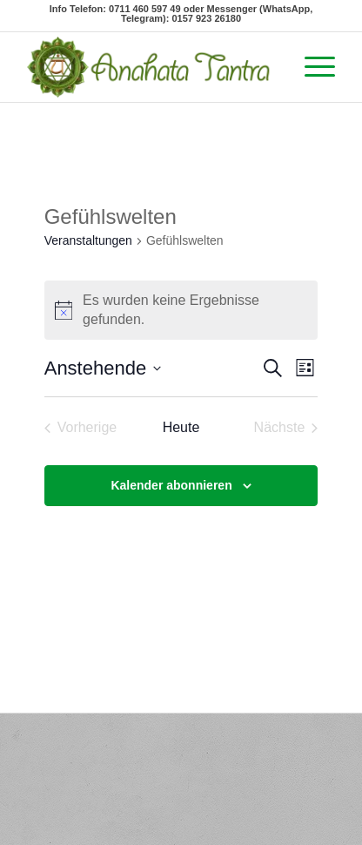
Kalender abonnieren (171, 485)
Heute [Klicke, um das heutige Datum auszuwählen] (181, 427)
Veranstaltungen (88, 240)
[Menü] (311, 67)
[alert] (181, 310)
